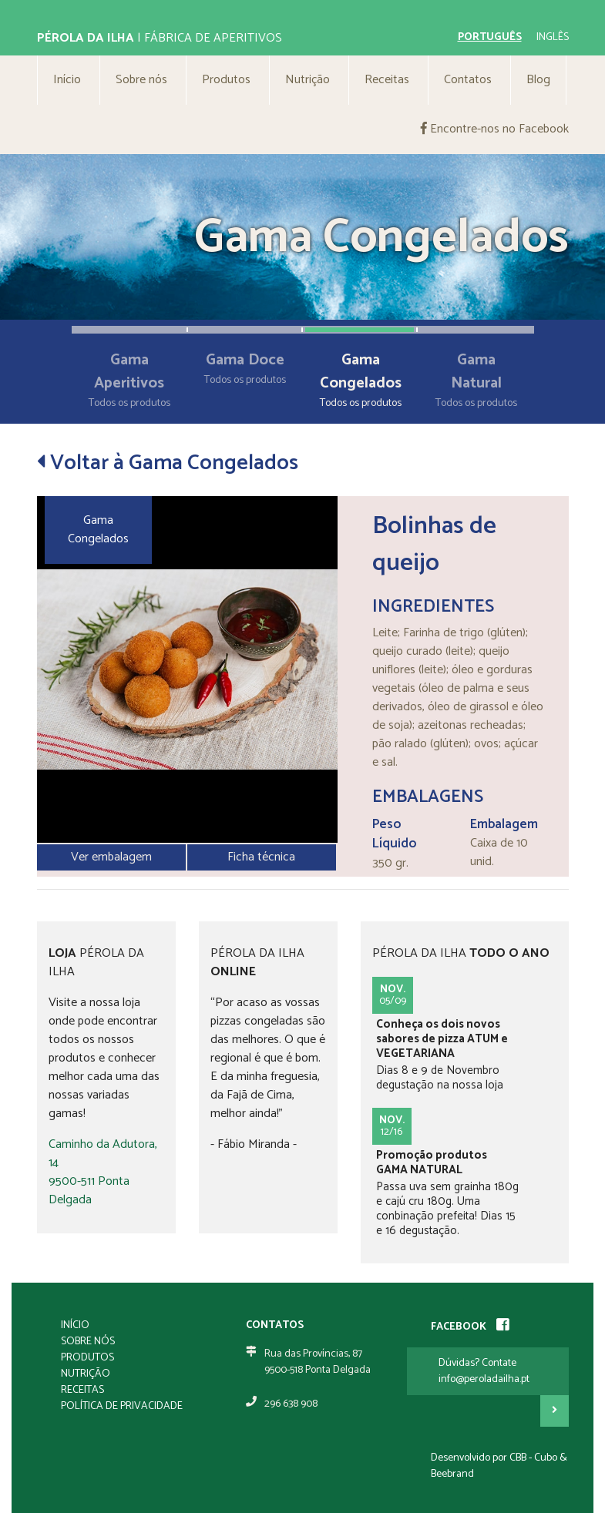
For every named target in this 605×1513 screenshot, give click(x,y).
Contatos (468, 79)
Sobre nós (141, 79)
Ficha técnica (261, 857)
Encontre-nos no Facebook (495, 129)
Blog (538, 79)
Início (67, 79)
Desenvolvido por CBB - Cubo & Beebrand (499, 1465)
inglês (552, 37)
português (490, 37)
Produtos (226, 79)
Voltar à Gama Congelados (167, 463)
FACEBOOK (470, 1327)
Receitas (387, 79)
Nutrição (307, 79)
